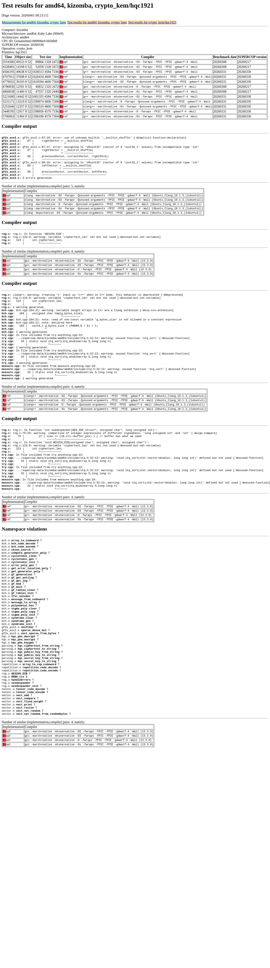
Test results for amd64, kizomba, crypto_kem (97, 22)
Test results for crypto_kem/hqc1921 (152, 22)
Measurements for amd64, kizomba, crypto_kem (34, 22)
